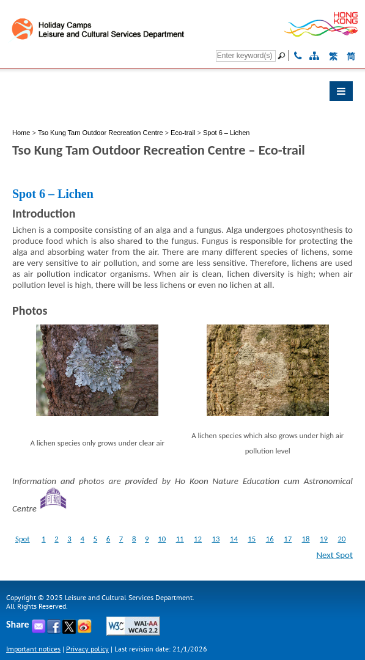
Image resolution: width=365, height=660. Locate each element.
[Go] (283, 55)
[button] (182, 94)
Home (21, 132)
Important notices (33, 648)
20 (341, 538)
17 (288, 538)
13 (215, 538)
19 (324, 538)
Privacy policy (87, 648)
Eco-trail (183, 132)
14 (234, 538)
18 (306, 538)
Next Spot (334, 554)
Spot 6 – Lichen (226, 132)
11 (180, 538)
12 (198, 538)
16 (270, 538)
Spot (22, 538)
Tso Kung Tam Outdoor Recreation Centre (101, 132)
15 (252, 538)
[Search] (246, 56)
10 (162, 538)
